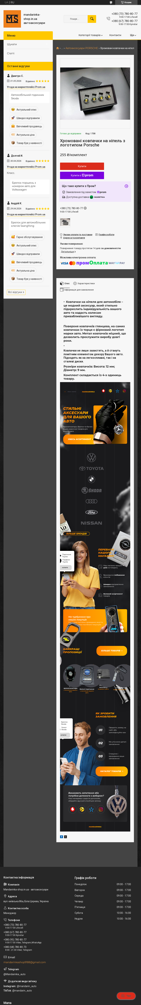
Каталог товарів (108, 697)
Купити (82, 166)
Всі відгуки (15, 292)
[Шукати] (92, 19)
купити (65, 509)
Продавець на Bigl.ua (70, 998)
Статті (10, 53)
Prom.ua (87, 995)
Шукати (12, 44)
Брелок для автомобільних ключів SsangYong (28, 224)
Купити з (82, 175)
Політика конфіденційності (104, 1001)
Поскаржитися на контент (76, 1001)
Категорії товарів (90, 35)
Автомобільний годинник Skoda (27, 96)
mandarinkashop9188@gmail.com (25, 883)
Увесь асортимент (76, 435)
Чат (126, 995)
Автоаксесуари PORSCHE (81, 48)
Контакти (115, 35)
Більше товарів (115, 591)
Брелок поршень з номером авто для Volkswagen (24, 186)
